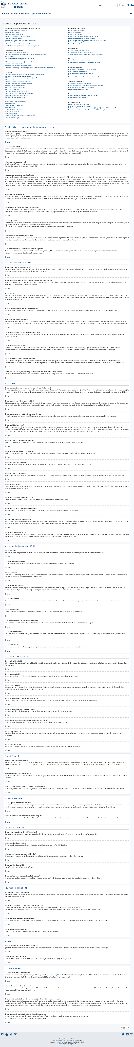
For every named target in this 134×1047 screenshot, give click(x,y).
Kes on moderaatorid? (75, 32)
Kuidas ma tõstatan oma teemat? (15, 97)
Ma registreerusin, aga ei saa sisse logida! (17, 36)
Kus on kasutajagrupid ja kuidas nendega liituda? (83, 36)
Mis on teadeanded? (11, 113)
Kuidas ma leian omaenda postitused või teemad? (83, 77)
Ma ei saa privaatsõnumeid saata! (78, 50)
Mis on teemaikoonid (11, 119)
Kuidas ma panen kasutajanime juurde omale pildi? (20, 62)
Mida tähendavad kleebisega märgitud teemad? (20, 115)
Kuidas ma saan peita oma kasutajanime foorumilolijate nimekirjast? (26, 54)
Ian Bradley (72, 1039)
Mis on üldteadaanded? (12, 111)
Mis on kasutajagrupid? (75, 34)
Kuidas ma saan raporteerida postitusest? (17, 91)
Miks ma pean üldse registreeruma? (16, 30)
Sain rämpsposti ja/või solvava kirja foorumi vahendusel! (85, 54)
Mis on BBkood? (10, 103)
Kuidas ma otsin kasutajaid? (77, 75)
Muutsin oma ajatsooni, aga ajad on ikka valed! (19, 58)
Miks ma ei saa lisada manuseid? (15, 87)
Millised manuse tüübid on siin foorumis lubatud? (83, 96)
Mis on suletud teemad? (12, 117)
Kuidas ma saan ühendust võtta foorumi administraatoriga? (86, 110)
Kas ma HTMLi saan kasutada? (14, 105)
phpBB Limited (60, 975)
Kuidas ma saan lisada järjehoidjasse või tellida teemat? (85, 85)
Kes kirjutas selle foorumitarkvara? (79, 104)
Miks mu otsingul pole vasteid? (77, 71)
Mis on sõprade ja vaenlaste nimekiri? (80, 61)
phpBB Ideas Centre (98, 988)
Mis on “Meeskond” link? (75, 44)
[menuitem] (128, 5)
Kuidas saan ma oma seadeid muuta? (16, 52)
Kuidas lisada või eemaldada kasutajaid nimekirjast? (84, 63)
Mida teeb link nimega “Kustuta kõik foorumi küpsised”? (22, 46)
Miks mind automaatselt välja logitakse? (17, 44)
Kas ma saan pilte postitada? (13, 109)
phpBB (108, 323)
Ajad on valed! (9, 56)
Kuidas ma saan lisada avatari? (14, 64)
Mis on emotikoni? (10, 107)
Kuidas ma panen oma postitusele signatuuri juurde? (21, 78)
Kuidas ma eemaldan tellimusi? (78, 89)
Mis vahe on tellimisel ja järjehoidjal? (79, 83)
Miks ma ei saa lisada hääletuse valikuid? (17, 82)
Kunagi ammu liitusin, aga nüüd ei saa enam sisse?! (20, 40)
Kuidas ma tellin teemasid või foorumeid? (81, 87)
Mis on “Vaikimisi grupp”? (76, 42)
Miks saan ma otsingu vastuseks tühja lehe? (81, 73)
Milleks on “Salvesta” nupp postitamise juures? (19, 93)
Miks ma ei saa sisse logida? (13, 38)
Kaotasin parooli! (10, 42)
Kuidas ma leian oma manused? (78, 98)
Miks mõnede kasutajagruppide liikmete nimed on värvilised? (87, 40)
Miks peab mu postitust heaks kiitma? (16, 95)
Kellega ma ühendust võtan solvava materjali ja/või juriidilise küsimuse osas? (92, 108)
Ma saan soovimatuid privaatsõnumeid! (80, 52)
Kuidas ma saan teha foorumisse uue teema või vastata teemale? (25, 74)
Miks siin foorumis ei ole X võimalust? (80, 106)
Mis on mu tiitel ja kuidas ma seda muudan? (18, 66)
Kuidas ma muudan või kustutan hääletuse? (18, 83)
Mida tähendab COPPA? (12, 32)
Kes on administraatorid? (76, 30)
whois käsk (110, 1001)
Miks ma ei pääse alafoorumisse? (15, 85)
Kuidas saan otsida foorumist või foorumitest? (82, 69)
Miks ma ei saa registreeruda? (14, 34)
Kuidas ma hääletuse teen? (13, 80)
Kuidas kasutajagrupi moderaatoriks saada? (81, 38)
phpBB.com (58, 977)
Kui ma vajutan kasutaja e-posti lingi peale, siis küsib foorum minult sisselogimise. (30, 67)
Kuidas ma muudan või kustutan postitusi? (18, 76)
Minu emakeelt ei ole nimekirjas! (15, 60)
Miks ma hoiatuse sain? (12, 89)
